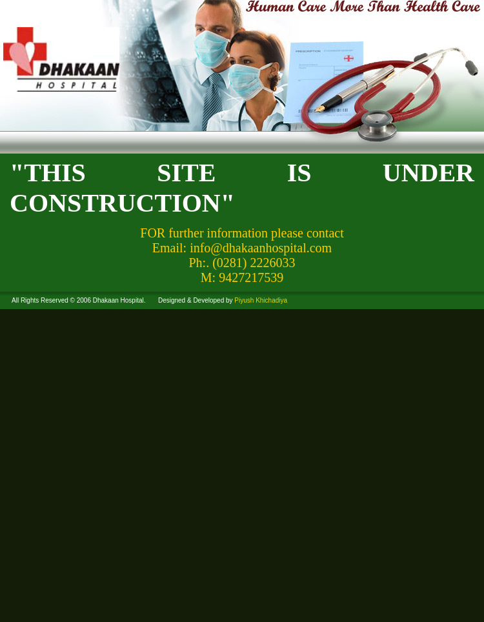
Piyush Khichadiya (260, 300)
